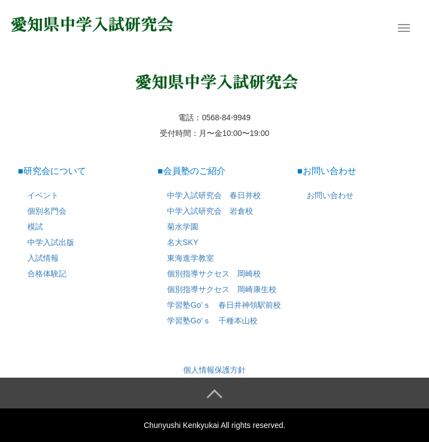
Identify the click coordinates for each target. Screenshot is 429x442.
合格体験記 (46, 273)
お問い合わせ (330, 195)
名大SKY (182, 242)
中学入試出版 (50, 242)
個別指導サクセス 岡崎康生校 (222, 289)
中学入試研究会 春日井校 (214, 195)
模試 (35, 226)
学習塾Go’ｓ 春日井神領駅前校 (224, 304)
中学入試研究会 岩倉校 (210, 210)
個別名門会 (46, 210)
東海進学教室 (190, 257)
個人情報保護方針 (214, 369)
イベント (43, 195)
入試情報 (43, 257)
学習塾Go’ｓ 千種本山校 (212, 320)
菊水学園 (182, 226)
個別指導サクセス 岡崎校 (214, 273)
